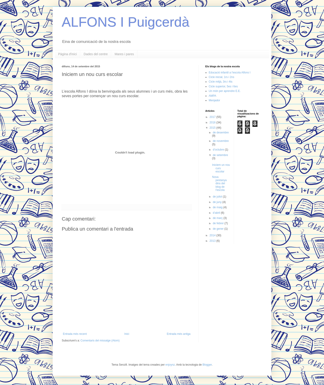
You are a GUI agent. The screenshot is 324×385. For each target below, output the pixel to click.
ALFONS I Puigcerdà (125, 22)
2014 (213, 235)
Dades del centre (96, 54)
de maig (218, 207)
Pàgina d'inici (67, 54)
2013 (213, 240)
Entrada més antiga (178, 334)
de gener (218, 228)
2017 (213, 117)
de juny (217, 202)
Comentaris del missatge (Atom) (99, 340)
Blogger (207, 364)
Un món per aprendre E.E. (225, 91)
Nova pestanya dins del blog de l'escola (219, 183)
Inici (126, 334)
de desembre (221, 132)
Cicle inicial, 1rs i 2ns (221, 77)
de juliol (218, 196)
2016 (213, 122)
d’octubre (219, 149)
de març (218, 218)
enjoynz (170, 364)
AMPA (212, 95)
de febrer (218, 223)
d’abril (217, 212)
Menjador (214, 100)
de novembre (221, 141)
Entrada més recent (75, 334)
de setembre (220, 155)
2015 (213, 127)
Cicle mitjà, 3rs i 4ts (220, 81)
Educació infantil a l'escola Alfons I (229, 72)
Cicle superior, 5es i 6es (223, 86)
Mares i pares (124, 54)
